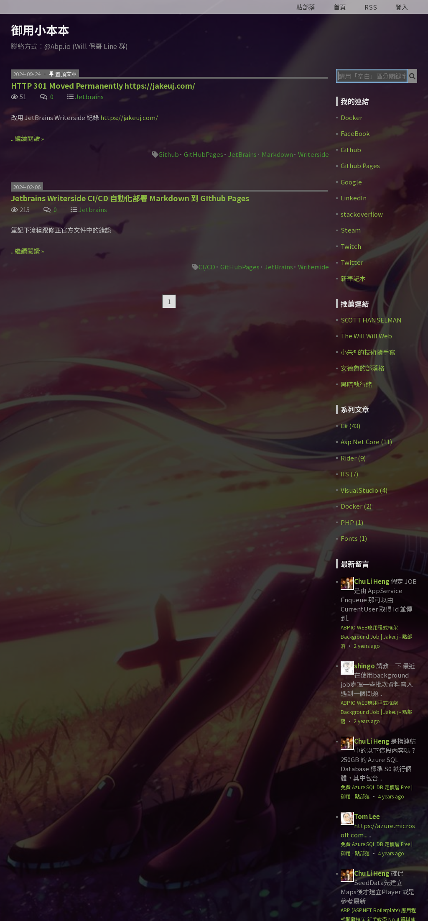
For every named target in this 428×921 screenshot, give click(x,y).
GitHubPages (203, 154)
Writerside (313, 154)
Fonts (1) (354, 538)
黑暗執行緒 (356, 384)
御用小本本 (40, 29)
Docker (351, 117)
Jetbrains (89, 96)
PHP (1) (352, 522)
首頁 (340, 7)
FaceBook (355, 133)
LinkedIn (354, 197)
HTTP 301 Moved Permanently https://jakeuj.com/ (103, 85)
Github (168, 154)
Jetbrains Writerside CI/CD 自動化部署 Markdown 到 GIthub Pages (130, 197)
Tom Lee (367, 816)
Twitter (352, 262)
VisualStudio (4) (364, 490)
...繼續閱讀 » (27, 138)
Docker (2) (356, 505)
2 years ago (367, 645)
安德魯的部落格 (363, 367)
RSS (370, 7)
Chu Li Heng (372, 581)
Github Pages (360, 165)
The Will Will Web (366, 335)
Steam (351, 229)
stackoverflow (362, 214)
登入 (401, 7)
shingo (364, 665)
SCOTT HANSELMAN (371, 319)
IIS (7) (349, 473)
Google (351, 181)
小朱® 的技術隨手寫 (368, 352)
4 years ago (391, 796)
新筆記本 (353, 278)
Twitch (351, 246)
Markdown (277, 154)
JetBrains (242, 154)
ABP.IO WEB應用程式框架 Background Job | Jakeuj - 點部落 (376, 636)
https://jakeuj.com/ (129, 117)
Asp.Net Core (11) (366, 441)
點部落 (305, 7)
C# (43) (350, 425)
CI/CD (207, 266)
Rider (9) (353, 457)
